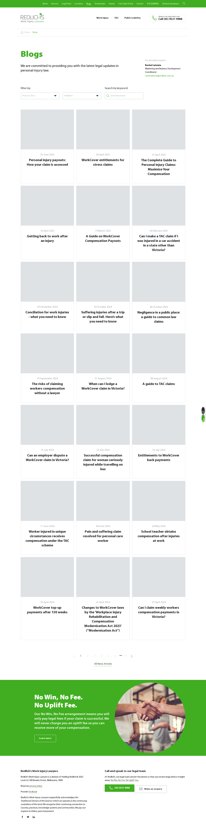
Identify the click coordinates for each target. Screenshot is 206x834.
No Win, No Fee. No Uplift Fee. (125, 780)
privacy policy (35, 786)
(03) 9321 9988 (120, 788)
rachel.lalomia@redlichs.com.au (159, 76)
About (45, 4)
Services (54, 4)
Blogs (88, 4)
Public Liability (132, 18)
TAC (116, 18)
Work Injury (102, 18)
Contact (139, 4)
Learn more (46, 738)
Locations (79, 4)
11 (125, 656)
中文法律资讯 (153, 4)
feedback (32, 792)
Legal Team (66, 4)
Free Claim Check (125, 4)
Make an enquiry (155, 788)
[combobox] (40, 95)
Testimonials (100, 4)
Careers (112, 4)
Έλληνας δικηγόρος (170, 4)
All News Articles (103, 664)
